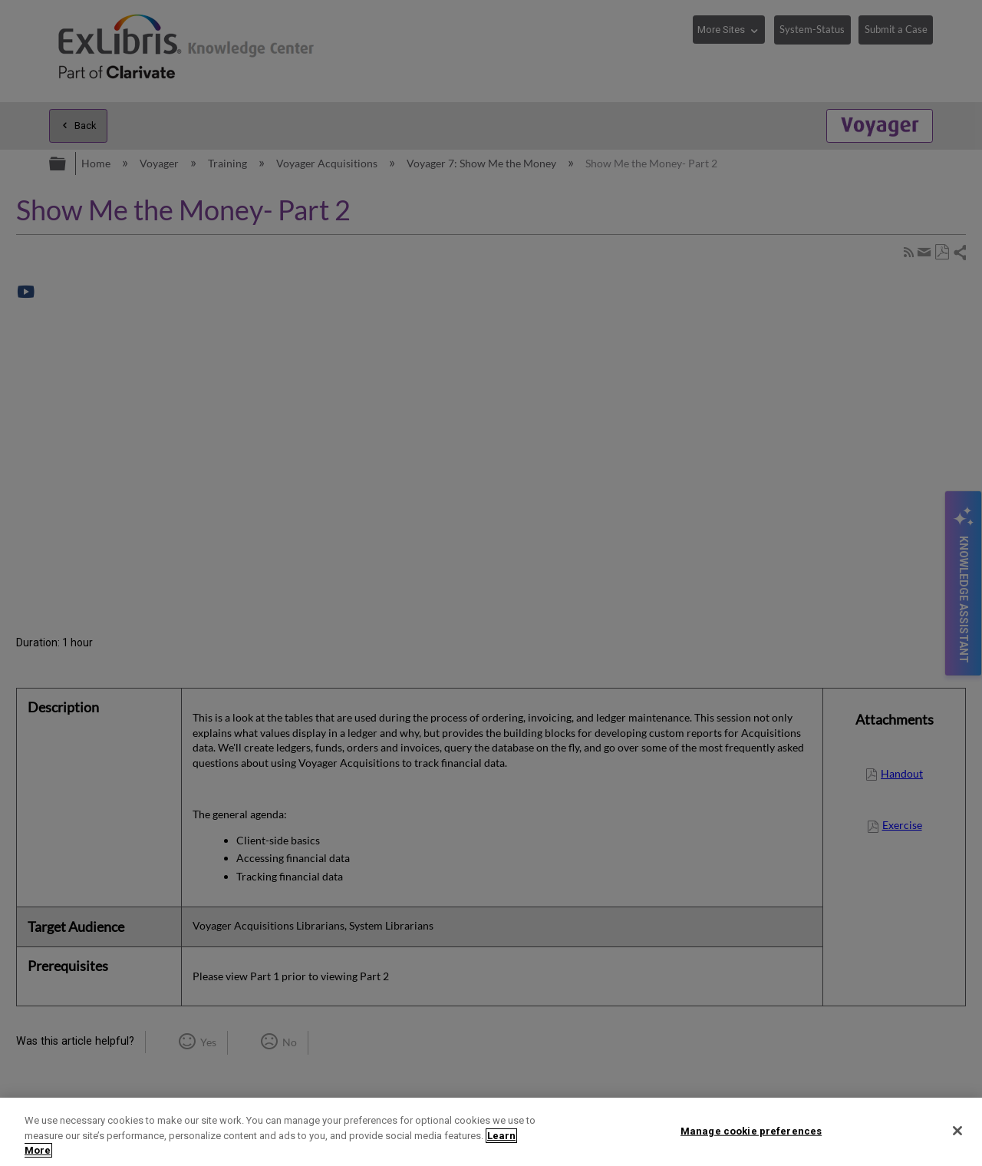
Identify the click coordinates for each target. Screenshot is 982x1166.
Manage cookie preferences (751, 1130)
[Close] (957, 1131)
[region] (491, 1132)
